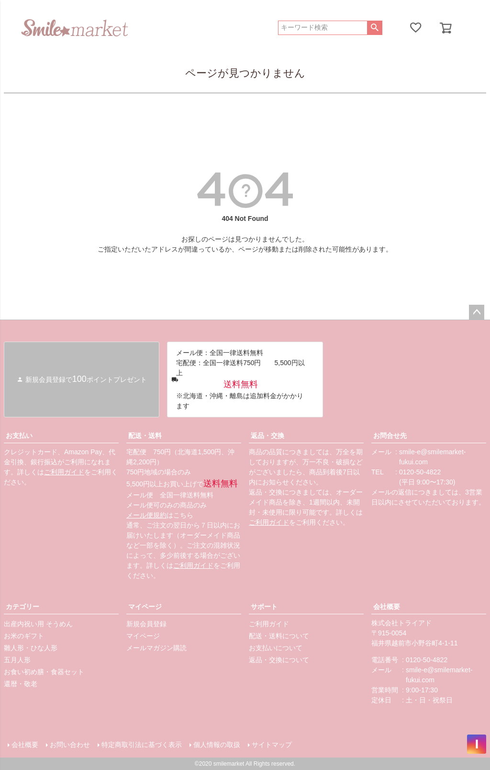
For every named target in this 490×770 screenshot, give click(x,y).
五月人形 (17, 660)
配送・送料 (145, 435)
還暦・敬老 (20, 684)
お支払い (19, 435)
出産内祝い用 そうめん (38, 624)
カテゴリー (22, 606)
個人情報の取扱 (216, 744)
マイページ (145, 606)
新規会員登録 (146, 624)
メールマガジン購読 (156, 648)
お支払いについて (275, 648)
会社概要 (386, 606)
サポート (264, 606)
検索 (374, 27)
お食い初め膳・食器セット (44, 672)
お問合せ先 (390, 435)
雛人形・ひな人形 (30, 648)
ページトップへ (476, 312)
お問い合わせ (70, 744)
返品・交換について (279, 660)
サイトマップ (272, 744)
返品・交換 (267, 435)
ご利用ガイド (64, 472)
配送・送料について (279, 636)
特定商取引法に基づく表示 (141, 744)
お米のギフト (24, 636)
